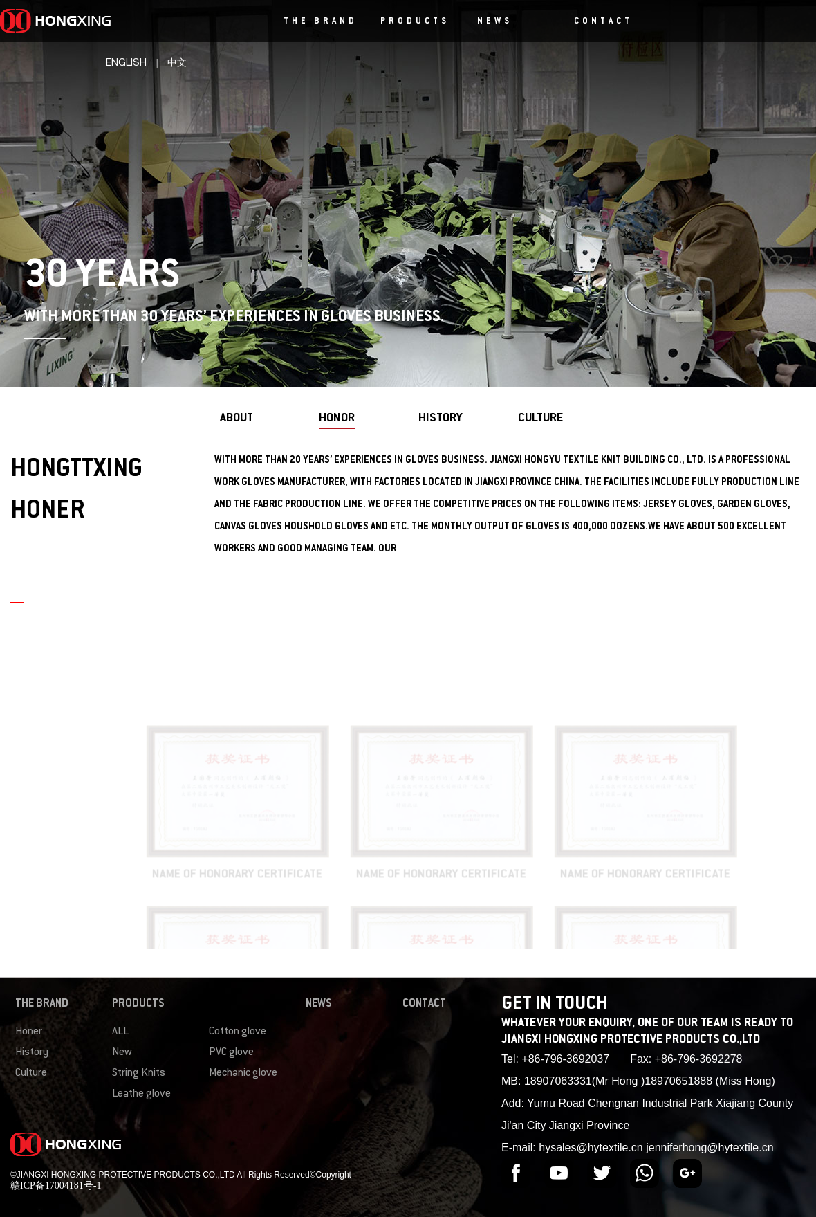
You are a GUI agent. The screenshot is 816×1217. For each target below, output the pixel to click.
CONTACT (603, 21)
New (122, 1052)
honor (337, 418)
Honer (28, 1032)
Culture (31, 1073)
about (236, 418)
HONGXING (102, 21)
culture (540, 418)
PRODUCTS (414, 21)
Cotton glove (237, 1032)
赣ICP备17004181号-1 (55, 1185)
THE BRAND (321, 21)
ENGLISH (126, 63)
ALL (120, 1032)
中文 (177, 62)
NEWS (494, 21)
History (31, 1052)
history (440, 418)
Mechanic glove (243, 1073)
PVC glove (231, 1052)
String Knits (138, 1073)
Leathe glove (141, 1094)
